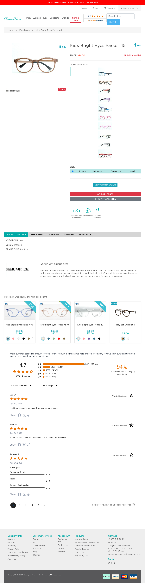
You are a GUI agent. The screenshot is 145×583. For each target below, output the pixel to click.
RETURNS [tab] (69, 235)
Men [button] (28, 18)
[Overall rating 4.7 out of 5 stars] (23, 371)
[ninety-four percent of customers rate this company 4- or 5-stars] (122, 370)
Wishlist (61, 551)
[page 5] (38, 505)
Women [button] (37, 18)
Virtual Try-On (81, 556)
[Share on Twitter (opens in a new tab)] (24, 415)
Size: (72, 167)
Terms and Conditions (18, 552)
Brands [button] (65, 18)
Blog (35, 551)
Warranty (12, 546)
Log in (96, 8)
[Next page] (44, 505)
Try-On (114, 303)
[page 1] (13, 505)
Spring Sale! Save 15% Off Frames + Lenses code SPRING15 (72, 2)
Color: (74, 65)
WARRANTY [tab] (85, 235)
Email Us (112, 542)
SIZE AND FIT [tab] (38, 235)
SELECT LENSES (105, 194)
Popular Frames (82, 549)
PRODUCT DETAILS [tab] (16, 235)
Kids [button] (45, 18)
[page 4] (32, 505)
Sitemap (36, 555)
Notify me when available (105, 185)
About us (12, 559)
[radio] (72, 364)
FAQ (34, 542)
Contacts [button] (54, 18)
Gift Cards (79, 552)
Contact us (38, 539)
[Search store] (121, 16)
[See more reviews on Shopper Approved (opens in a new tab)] (28, 415)
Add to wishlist (132, 55)
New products (81, 539)
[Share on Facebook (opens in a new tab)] (19, 415)
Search (113, 22)
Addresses (63, 545)
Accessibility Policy (16, 556)
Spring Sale (75, 19)
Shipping (12, 539)
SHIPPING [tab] (54, 235)
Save (62, 89)
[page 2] (20, 505)
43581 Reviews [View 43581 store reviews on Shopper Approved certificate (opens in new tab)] (26, 376)
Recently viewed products (87, 542)
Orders (61, 548)
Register (84, 8)
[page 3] (26, 505)
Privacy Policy (14, 549)
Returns (11, 542)
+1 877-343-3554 (116, 539)
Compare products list (85, 546)
